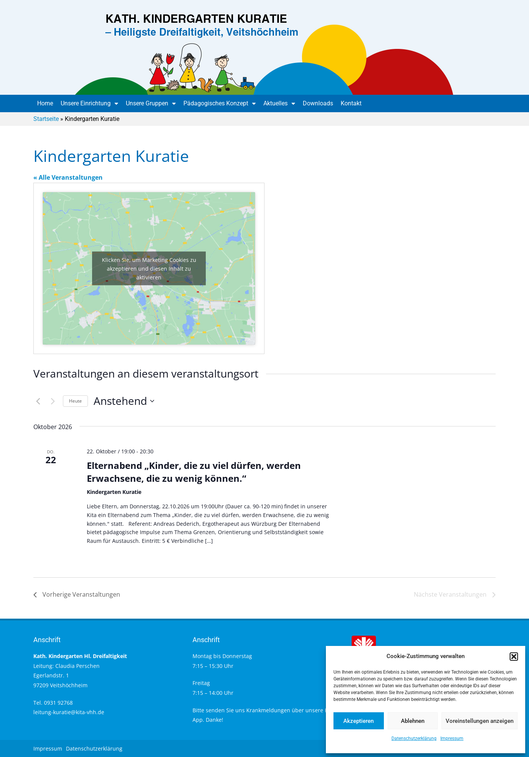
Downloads (318, 103)
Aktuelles (279, 103)
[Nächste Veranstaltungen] (52, 401)
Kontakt (351, 103)
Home (45, 103)
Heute (75, 401)
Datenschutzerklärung (414, 738)
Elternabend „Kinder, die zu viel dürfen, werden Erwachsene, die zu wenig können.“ (194, 471)
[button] (514, 656)
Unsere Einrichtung (89, 103)
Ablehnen (412, 721)
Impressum (451, 738)
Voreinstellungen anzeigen (479, 721)
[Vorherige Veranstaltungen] (37, 401)
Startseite (46, 118)
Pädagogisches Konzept (219, 103)
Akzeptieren (358, 721)
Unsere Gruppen (151, 103)
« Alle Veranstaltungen (68, 177)
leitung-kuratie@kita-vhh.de (68, 712)
